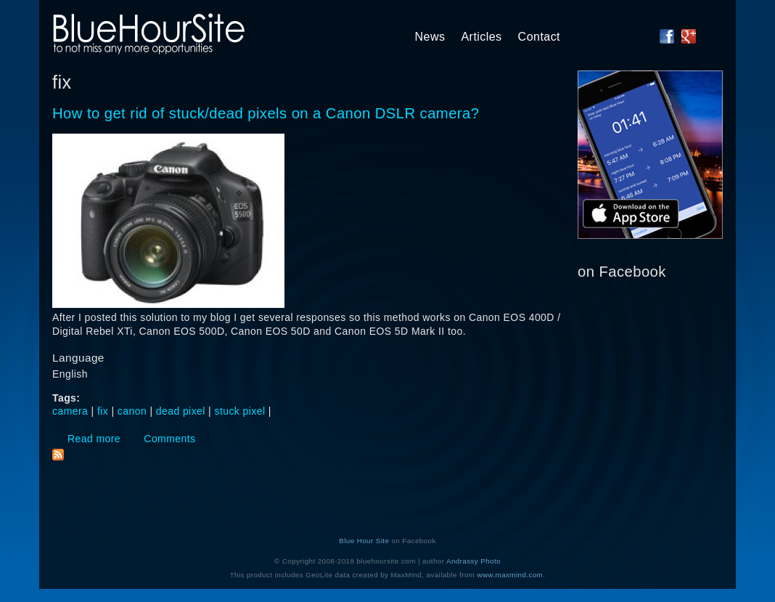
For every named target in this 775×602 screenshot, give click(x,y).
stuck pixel (240, 411)
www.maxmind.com (510, 575)
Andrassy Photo (473, 561)
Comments (169, 438)
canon (132, 411)
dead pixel (180, 411)
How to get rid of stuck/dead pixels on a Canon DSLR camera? (265, 113)
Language (78, 357)
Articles (481, 36)
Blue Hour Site (364, 541)
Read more (93, 438)
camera (70, 411)
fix (102, 411)
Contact (539, 36)
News (430, 36)
